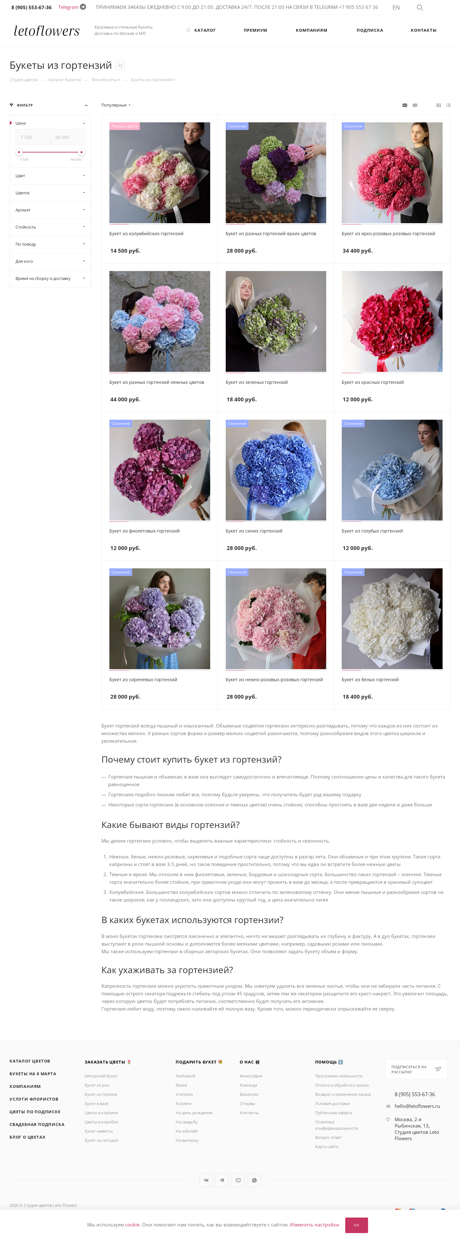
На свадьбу (187, 1122)
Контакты (249, 1112)
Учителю (184, 1094)
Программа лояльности (338, 1076)
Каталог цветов (30, 1061)
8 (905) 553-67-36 (415, 1094)
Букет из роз (97, 1085)
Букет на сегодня (101, 1140)
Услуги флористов (34, 1099)
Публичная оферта (333, 1112)
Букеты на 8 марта (33, 1073)
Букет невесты (99, 1131)
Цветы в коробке (101, 1122)
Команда (248, 1085)
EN (396, 7)
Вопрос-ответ (328, 1137)
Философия (251, 1076)
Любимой (185, 1076)
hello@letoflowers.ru (417, 1106)
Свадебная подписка (37, 1124)
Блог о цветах (27, 1137)
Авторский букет (101, 1076)
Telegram (68, 7)
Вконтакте (206, 1180)
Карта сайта (326, 1146)
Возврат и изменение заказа (343, 1094)
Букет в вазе (96, 1103)
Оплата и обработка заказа (342, 1085)
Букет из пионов (101, 1094)
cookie (132, 1225)
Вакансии (249, 1094)
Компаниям (25, 1086)
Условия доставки (332, 1103)
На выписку (187, 1140)
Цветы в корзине (101, 1112)
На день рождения (194, 1112)
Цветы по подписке (35, 1112)
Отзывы (247, 1103)
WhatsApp (254, 1180)
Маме (181, 1085)
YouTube (238, 1180)
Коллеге (183, 1103)
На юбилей (187, 1131)
